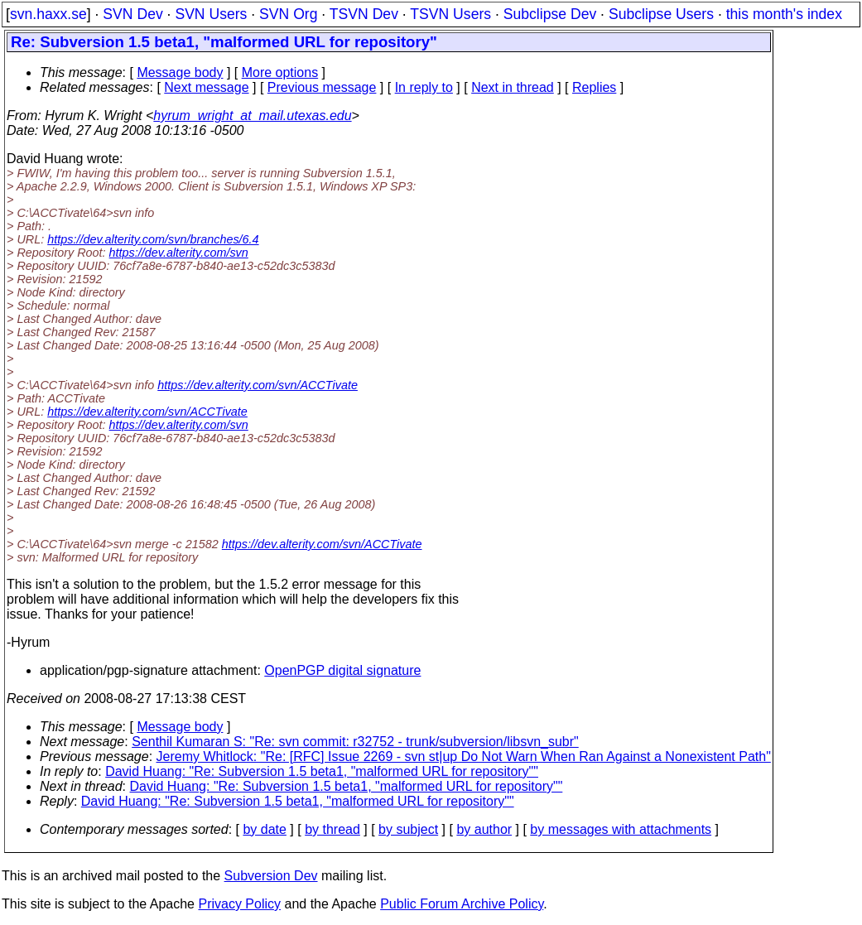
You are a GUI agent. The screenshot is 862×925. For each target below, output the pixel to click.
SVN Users (211, 14)
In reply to (424, 87)
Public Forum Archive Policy (461, 904)
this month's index (784, 14)
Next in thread (512, 87)
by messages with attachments (620, 829)
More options (280, 72)
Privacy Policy (239, 904)
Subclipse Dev (549, 14)
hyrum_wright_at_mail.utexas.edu (252, 115)
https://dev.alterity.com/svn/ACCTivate (257, 385)
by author (484, 829)
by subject (408, 829)
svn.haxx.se (48, 14)
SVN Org (288, 14)
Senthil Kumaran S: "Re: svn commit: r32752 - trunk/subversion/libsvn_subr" (355, 742)
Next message (206, 87)
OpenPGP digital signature (342, 670)
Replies (594, 87)
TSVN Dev (364, 14)
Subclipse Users (661, 14)
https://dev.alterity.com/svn (178, 252)
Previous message (322, 87)
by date (264, 829)
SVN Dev (132, 14)
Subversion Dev (271, 876)
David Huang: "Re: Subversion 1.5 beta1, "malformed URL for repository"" (321, 771)
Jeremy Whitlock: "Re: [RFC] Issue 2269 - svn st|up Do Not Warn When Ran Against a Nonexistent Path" (464, 756)
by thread (332, 829)
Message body (180, 72)
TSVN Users (450, 14)
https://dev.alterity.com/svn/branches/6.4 (152, 239)
